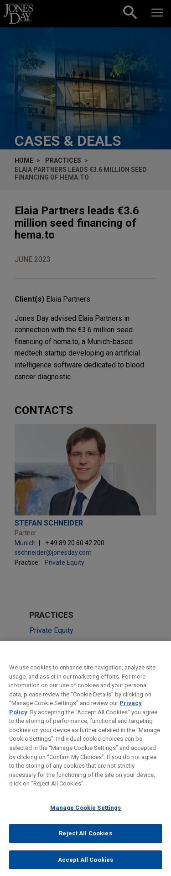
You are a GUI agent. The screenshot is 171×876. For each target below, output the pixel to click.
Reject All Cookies (85, 839)
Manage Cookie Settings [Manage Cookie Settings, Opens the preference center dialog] (85, 814)
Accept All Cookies (85, 866)
